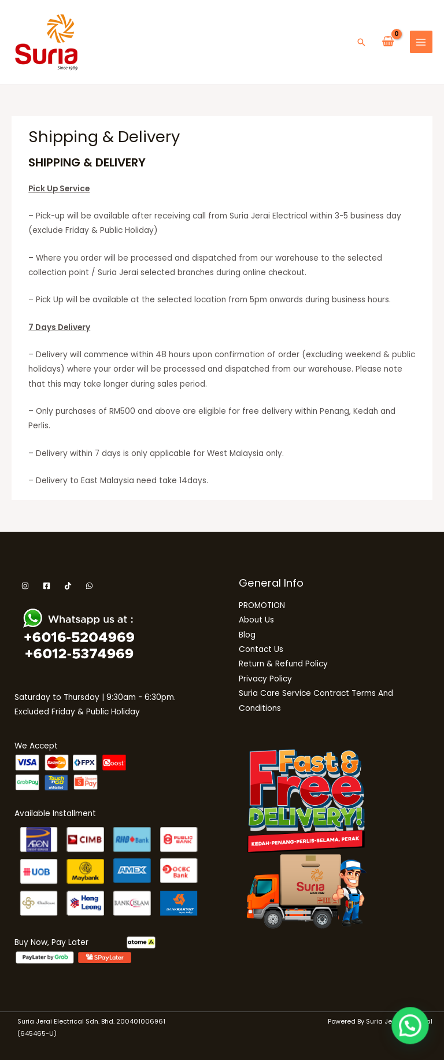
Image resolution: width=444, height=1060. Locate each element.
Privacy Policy (265, 678)
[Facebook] (46, 585)
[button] (361, 42)
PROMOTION (262, 605)
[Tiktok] (68, 585)
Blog (247, 634)
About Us (256, 619)
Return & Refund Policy (283, 663)
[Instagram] (25, 585)
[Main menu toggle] (421, 42)
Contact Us (261, 649)
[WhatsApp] (89, 585)
